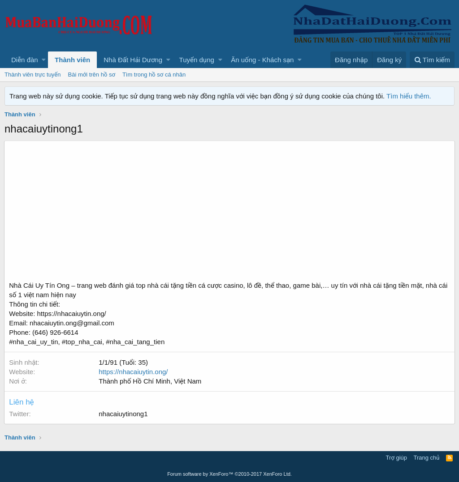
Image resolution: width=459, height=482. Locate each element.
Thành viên (72, 60)
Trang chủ (427, 457)
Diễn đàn (24, 60)
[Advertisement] (229, 213)
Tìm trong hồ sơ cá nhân (154, 74)
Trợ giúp (396, 457)
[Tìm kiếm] (432, 59)
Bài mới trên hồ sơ (91, 74)
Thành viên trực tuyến (32, 74)
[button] (43, 59)
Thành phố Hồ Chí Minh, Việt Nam (150, 381)
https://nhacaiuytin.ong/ (133, 371)
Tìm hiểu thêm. (408, 96)
